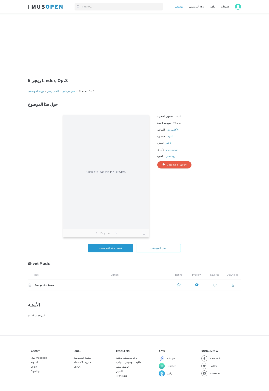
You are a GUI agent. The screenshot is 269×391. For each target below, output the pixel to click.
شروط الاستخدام (82, 362)
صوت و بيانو (69, 91)
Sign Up (35, 371)
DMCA (77, 366)
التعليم (119, 371)
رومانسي (170, 156)
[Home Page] (45, 7)
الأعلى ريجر (53, 91)
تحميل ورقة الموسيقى (110, 247)
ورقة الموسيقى (196, 6)
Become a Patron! (174, 164)
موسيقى (179, 6)
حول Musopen (39, 357)
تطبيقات (225, 6)
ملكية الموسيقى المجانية (128, 362)
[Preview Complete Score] (197, 285)
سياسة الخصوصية (83, 357)
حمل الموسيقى (158, 248)
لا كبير (168, 143)
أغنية (170, 136)
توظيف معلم (122, 366)
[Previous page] (96, 233)
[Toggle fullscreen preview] (144, 233)
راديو (212, 6)
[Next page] (116, 233)
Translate (121, 375)
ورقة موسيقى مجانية (126, 357)
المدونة (34, 362)
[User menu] (238, 7)
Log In (34, 366)
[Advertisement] (134, 42)
